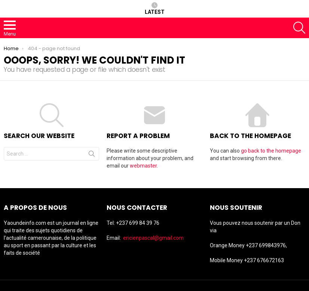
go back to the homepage (271, 151)
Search (91, 155)
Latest (155, 8)
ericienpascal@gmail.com (153, 238)
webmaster (143, 166)
